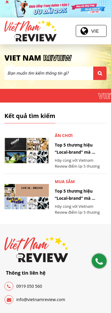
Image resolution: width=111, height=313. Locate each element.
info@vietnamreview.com (34, 299)
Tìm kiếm (100, 73)
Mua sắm (65, 181)
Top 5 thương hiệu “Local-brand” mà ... (75, 148)
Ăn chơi (64, 135)
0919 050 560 (23, 286)
